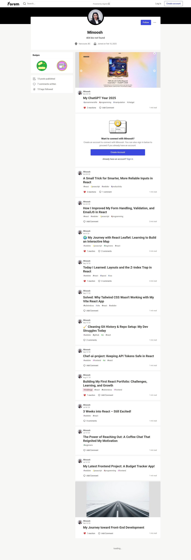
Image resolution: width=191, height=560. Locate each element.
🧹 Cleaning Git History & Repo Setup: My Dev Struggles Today (115, 328)
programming (105, 102)
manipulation (119, 102)
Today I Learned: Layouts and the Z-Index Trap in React (117, 269)
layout (103, 275)
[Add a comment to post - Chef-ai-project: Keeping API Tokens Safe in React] (91, 365)
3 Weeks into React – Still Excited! (107, 411)
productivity (116, 186)
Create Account (118, 152)
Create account (173, 3)
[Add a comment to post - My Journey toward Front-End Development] (89, 533)
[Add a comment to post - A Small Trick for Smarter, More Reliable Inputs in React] (90, 192)
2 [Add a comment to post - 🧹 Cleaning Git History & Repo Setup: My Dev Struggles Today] (90, 340)
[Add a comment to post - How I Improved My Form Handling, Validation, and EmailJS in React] (91, 221)
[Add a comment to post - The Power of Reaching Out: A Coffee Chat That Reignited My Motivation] (91, 450)
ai (102, 335)
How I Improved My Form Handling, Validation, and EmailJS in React (118, 210)
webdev (105, 186)
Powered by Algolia (101, 4)
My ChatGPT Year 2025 (99, 98)
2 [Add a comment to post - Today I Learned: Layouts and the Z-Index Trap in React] (105, 281)
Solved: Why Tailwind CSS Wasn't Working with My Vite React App (118, 299)
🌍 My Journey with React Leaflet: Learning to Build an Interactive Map (119, 239)
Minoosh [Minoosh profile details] (86, 91)
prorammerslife (90, 102)
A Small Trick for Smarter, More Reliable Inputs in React (118, 180)
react (86, 186)
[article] (117, 87)
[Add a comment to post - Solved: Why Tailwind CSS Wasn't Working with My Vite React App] (91, 311)
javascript (95, 186)
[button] (42, 66)
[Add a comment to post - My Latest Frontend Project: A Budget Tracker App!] (91, 476)
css (110, 275)
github (96, 335)
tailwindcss (89, 305)
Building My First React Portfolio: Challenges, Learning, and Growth (115, 383)
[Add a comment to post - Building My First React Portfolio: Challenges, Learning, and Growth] (89, 395)
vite (98, 305)
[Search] (24, 3)
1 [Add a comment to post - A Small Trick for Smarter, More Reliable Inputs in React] (105, 191)
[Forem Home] (13, 3)
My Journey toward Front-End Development (113, 527)
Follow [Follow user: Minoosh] (146, 22)
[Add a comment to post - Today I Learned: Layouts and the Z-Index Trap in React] (89, 281)
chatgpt (130, 102)
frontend (97, 360)
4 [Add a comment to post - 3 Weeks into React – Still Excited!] (90, 420)
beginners (108, 245)
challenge (88, 389)
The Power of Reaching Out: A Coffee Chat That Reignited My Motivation (116, 439)
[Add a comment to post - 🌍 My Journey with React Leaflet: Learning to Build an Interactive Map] (89, 251)
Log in (158, 3)
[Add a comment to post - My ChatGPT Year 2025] (90, 107)
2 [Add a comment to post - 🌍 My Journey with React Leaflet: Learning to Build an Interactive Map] (105, 251)
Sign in (130, 159)
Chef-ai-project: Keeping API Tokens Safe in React (118, 356)
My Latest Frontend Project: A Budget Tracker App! (119, 466)
